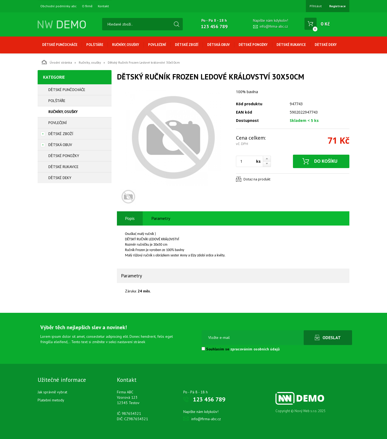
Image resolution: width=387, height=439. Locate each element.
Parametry (160, 218)
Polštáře (94, 44)
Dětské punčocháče (59, 44)
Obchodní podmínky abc (58, 6)
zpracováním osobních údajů (255, 349)
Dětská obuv (218, 44)
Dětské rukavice (291, 44)
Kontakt (103, 6)
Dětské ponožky (253, 44)
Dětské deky (326, 44)
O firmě (87, 6)
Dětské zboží (186, 44)
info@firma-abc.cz (274, 26)
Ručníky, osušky (125, 44)
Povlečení (157, 44)
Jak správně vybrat (52, 392)
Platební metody (51, 400)
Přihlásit (316, 6)
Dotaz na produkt (256, 179)
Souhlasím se (241, 349)
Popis (130, 218)
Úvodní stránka (57, 62)
